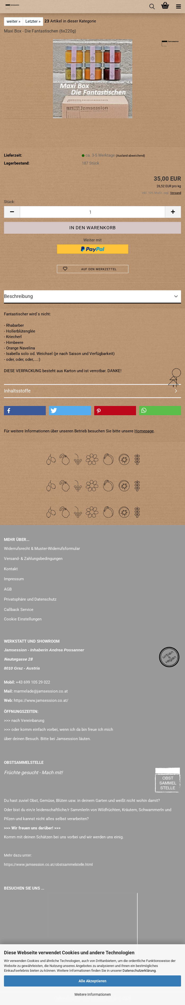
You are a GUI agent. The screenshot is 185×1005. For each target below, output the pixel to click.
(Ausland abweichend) (130, 155)
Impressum (14, 579)
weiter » (13, 21)
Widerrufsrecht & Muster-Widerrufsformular (42, 548)
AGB (8, 589)
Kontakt (11, 569)
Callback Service (18, 609)
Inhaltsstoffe (17, 391)
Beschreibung (18, 296)
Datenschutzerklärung (139, 971)
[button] (12, 212)
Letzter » (32, 21)
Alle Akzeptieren (92, 981)
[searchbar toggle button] (152, 6)
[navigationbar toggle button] (178, 6)
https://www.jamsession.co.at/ (41, 700)
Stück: (9, 201)
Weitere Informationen (92, 994)
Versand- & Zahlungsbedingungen (33, 558)
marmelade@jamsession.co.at (41, 691)
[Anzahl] (92, 212)
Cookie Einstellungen (23, 619)
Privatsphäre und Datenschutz (30, 599)
